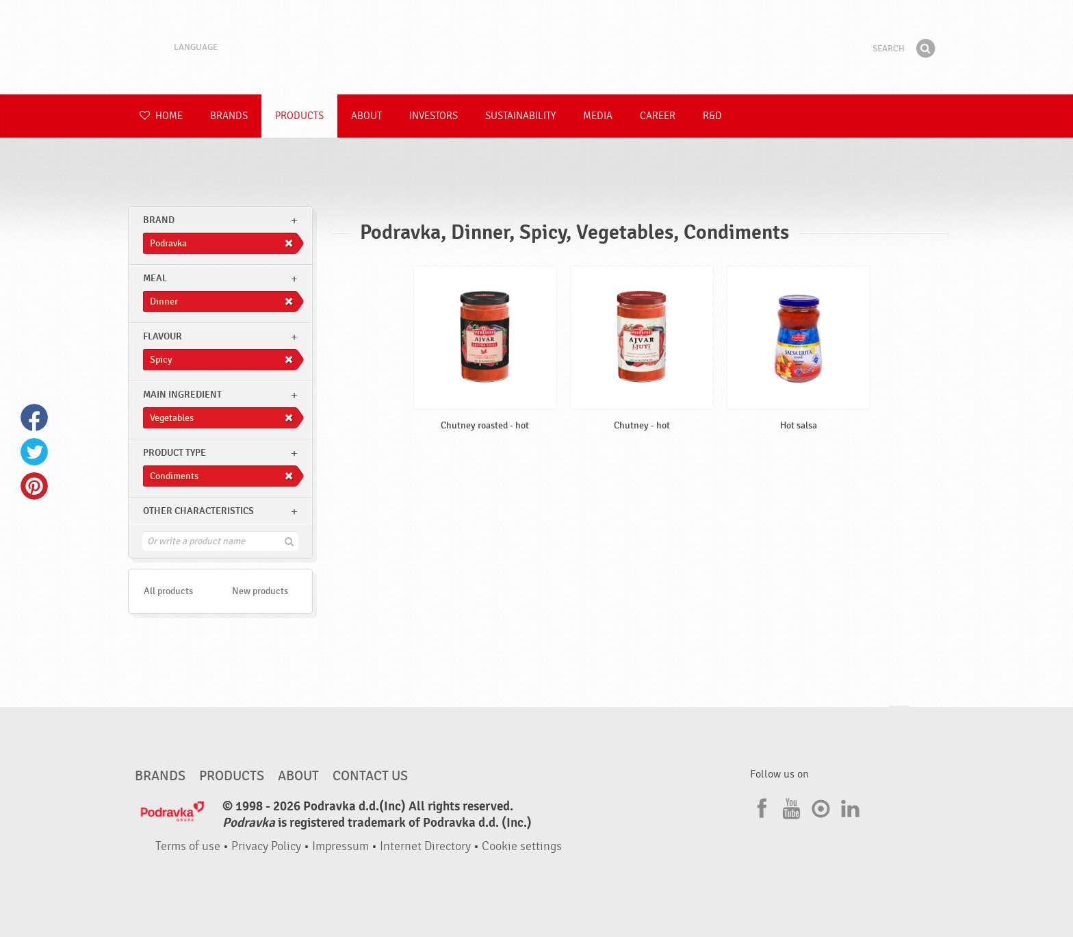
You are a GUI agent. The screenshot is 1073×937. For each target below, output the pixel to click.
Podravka (536, 47)
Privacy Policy (266, 846)
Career (657, 116)
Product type (174, 453)
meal (155, 278)
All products (168, 591)
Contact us (370, 776)
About (366, 116)
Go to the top (899, 719)
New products (260, 591)
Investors (433, 116)
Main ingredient (182, 394)
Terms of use (187, 846)
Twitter (34, 451)
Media (597, 116)
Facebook (34, 417)
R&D (712, 116)
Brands (229, 116)
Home (161, 116)
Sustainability (520, 116)
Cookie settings (522, 846)
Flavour (162, 336)
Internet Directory (425, 846)
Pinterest (34, 486)
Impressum (340, 846)
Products (299, 116)
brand (158, 220)
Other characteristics (198, 511)
